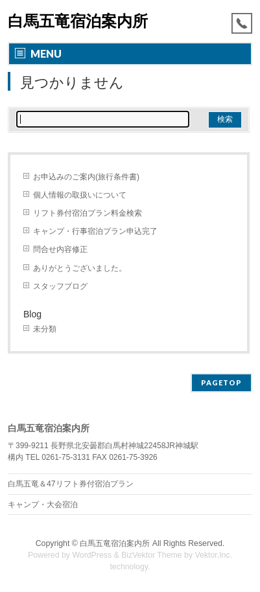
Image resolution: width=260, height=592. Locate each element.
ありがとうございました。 (79, 268)
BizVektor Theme (151, 555)
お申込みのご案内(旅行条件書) (86, 176)
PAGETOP (221, 382)
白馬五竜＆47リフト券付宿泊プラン (71, 483)
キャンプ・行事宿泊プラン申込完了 (95, 231)
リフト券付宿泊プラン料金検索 (87, 213)
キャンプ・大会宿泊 (43, 504)
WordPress (92, 555)
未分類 (44, 329)
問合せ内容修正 (60, 249)
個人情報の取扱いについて (79, 194)
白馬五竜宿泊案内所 (78, 21)
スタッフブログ (60, 286)
